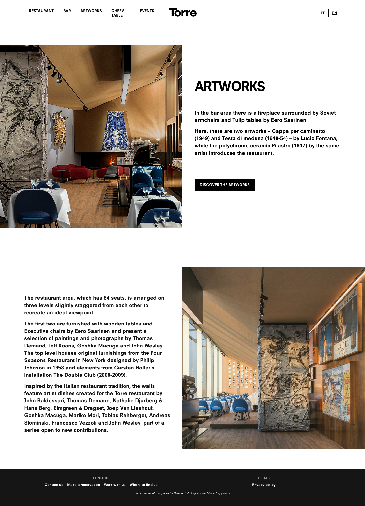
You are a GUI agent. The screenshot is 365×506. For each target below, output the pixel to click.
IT (323, 13)
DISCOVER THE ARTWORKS (225, 184)
